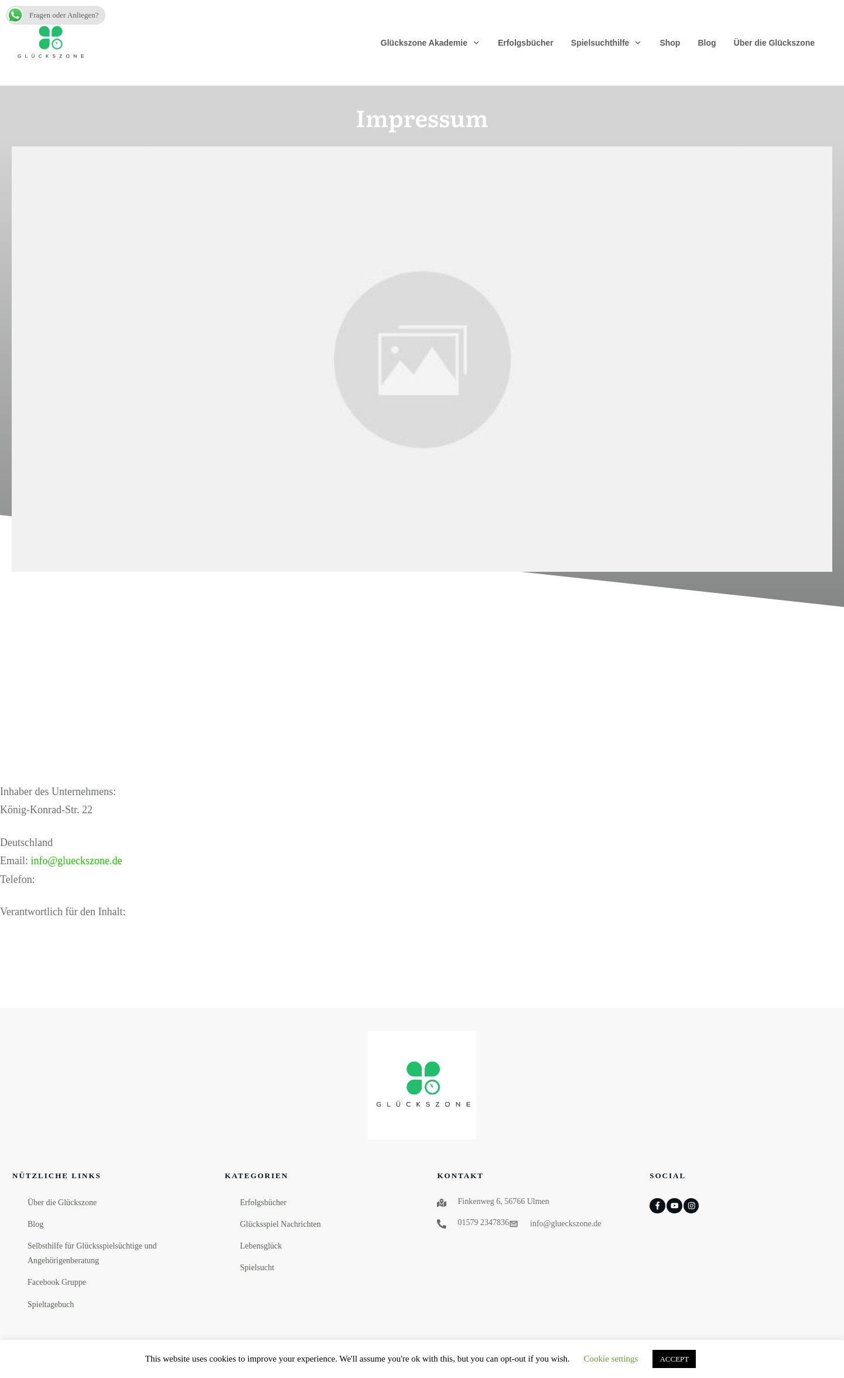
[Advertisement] (422, 695)
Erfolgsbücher (263, 1202)
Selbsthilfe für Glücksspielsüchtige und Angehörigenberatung (92, 1253)
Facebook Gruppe (57, 1282)
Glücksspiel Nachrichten (280, 1224)
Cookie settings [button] (611, 1358)
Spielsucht (257, 1267)
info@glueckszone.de (76, 861)
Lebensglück (261, 1245)
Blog (35, 1224)
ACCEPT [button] (674, 1359)
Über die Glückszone (62, 1202)
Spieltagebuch (51, 1304)
